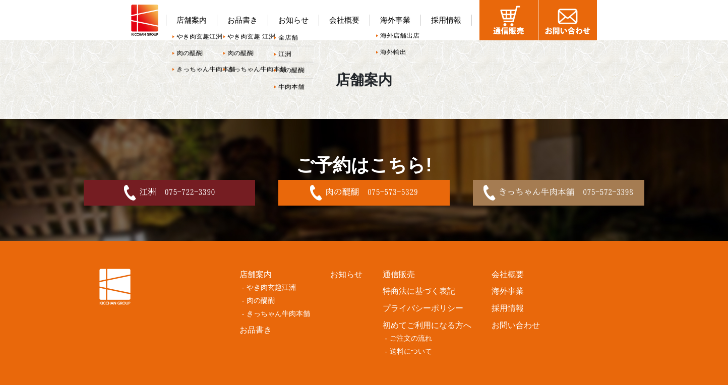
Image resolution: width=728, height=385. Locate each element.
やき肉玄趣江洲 (271, 287)
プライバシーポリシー (423, 308)
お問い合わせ (516, 325)
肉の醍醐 (261, 300)
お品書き (242, 20)
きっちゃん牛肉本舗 (278, 313)
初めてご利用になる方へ (427, 325)
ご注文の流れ (411, 338)
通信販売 (399, 274)
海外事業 (395, 20)
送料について (411, 351)
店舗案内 (191, 20)
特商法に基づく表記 (419, 291)
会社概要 (344, 20)
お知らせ (293, 20)
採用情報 (446, 20)
